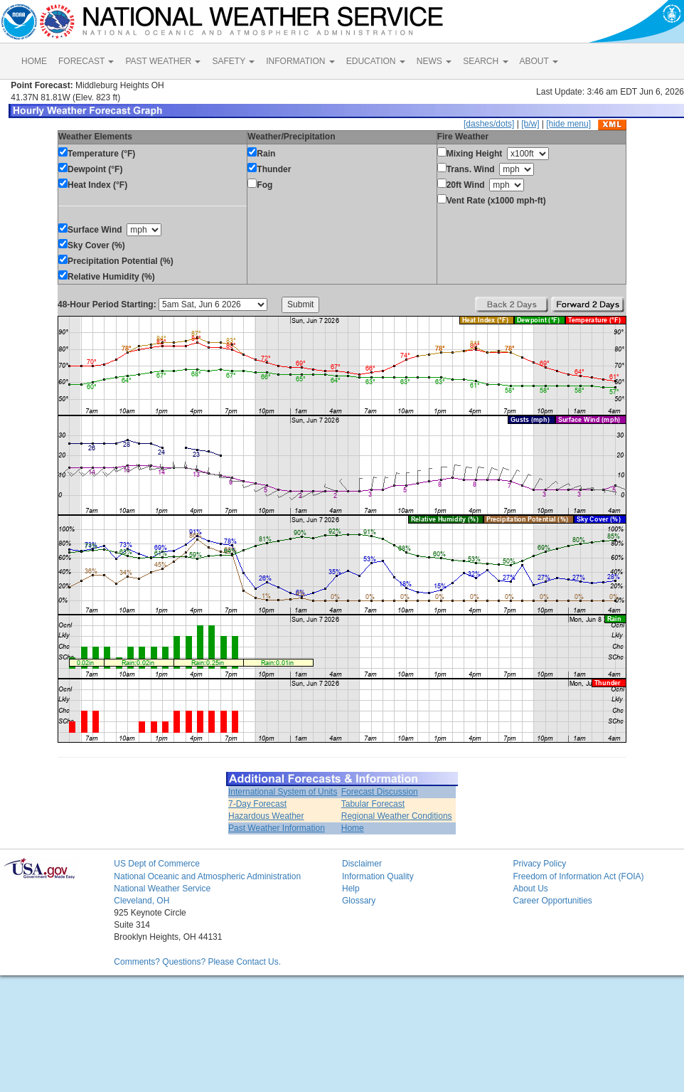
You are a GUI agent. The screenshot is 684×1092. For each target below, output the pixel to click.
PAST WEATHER (163, 61)
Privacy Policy (539, 864)
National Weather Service (162, 889)
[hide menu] (568, 124)
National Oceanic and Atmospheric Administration (207, 876)
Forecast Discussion (379, 792)
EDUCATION (375, 61)
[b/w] (530, 124)
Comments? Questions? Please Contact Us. (197, 962)
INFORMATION (300, 61)
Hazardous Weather (266, 816)
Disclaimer (362, 864)
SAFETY (233, 61)
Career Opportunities (552, 901)
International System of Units (282, 792)
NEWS (434, 61)
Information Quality (378, 876)
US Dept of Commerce (157, 864)
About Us (530, 889)
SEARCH (485, 61)
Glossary (358, 901)
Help (351, 889)
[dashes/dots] (489, 124)
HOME (34, 61)
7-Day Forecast (257, 804)
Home (352, 828)
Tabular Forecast (373, 804)
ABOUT (539, 61)
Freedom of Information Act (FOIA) (578, 876)
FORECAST (86, 61)
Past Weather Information (276, 828)
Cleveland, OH (141, 901)
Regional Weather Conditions (396, 816)
